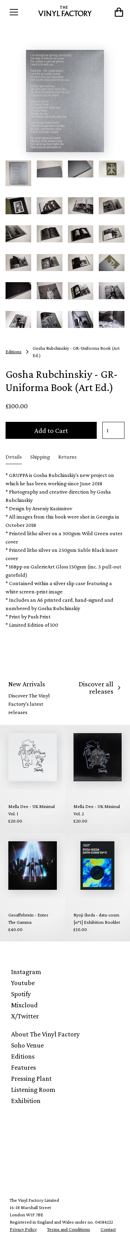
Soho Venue (27, 1045)
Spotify (21, 994)
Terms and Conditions (68, 1229)
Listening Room (33, 1089)
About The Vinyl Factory (45, 1034)
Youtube (23, 983)
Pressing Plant (31, 1078)
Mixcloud (24, 1005)
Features (23, 1067)
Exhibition (26, 1100)
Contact (108, 1229)
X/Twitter (25, 1016)
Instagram (26, 971)
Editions (23, 1056)
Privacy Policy (23, 1229)
